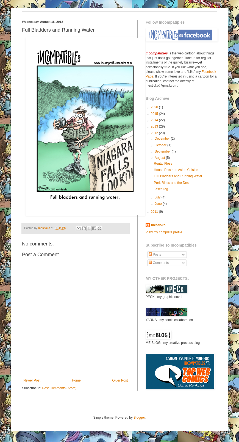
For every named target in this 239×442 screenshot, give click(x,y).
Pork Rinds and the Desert (173, 183)
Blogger (139, 417)
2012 (155, 133)
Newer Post (31, 380)
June (159, 204)
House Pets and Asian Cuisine (176, 170)
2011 (155, 212)
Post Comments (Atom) (59, 388)
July (158, 197)
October (161, 145)
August (160, 158)
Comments (159, 263)
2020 (155, 107)
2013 (155, 126)
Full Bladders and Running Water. (178, 176)
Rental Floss (163, 163)
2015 (155, 114)
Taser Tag (161, 189)
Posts (155, 254)
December (163, 138)
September (163, 151)
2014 (155, 120)
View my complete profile (164, 232)
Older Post (120, 380)
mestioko (44, 228)
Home (76, 380)
